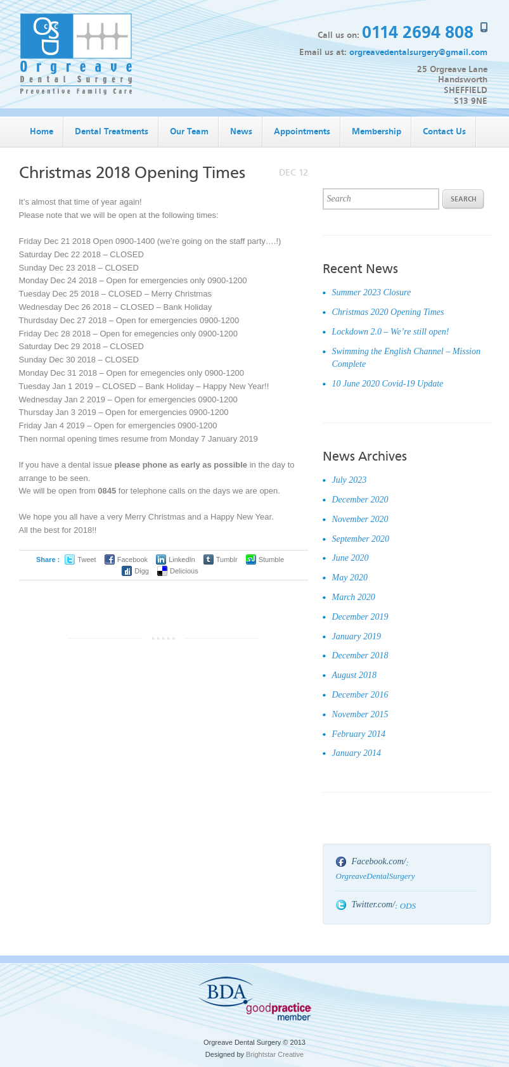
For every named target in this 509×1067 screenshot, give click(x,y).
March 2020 (353, 597)
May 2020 (350, 577)
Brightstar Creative (275, 1054)
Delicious (184, 571)
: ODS (405, 905)
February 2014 (358, 734)
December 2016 (360, 695)
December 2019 (360, 617)
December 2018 (360, 655)
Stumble (271, 559)
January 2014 (356, 753)
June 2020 (350, 558)
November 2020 (360, 519)
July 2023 (349, 480)
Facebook (132, 559)
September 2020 (361, 539)
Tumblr (227, 559)
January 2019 (356, 636)
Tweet (86, 559)
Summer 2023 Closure (371, 292)
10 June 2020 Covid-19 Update (388, 383)
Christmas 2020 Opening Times (388, 312)
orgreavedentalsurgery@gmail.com (418, 52)
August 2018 (354, 675)
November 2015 (360, 714)
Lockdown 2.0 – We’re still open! (390, 331)
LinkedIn (182, 559)
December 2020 (360, 499)
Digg (141, 571)
